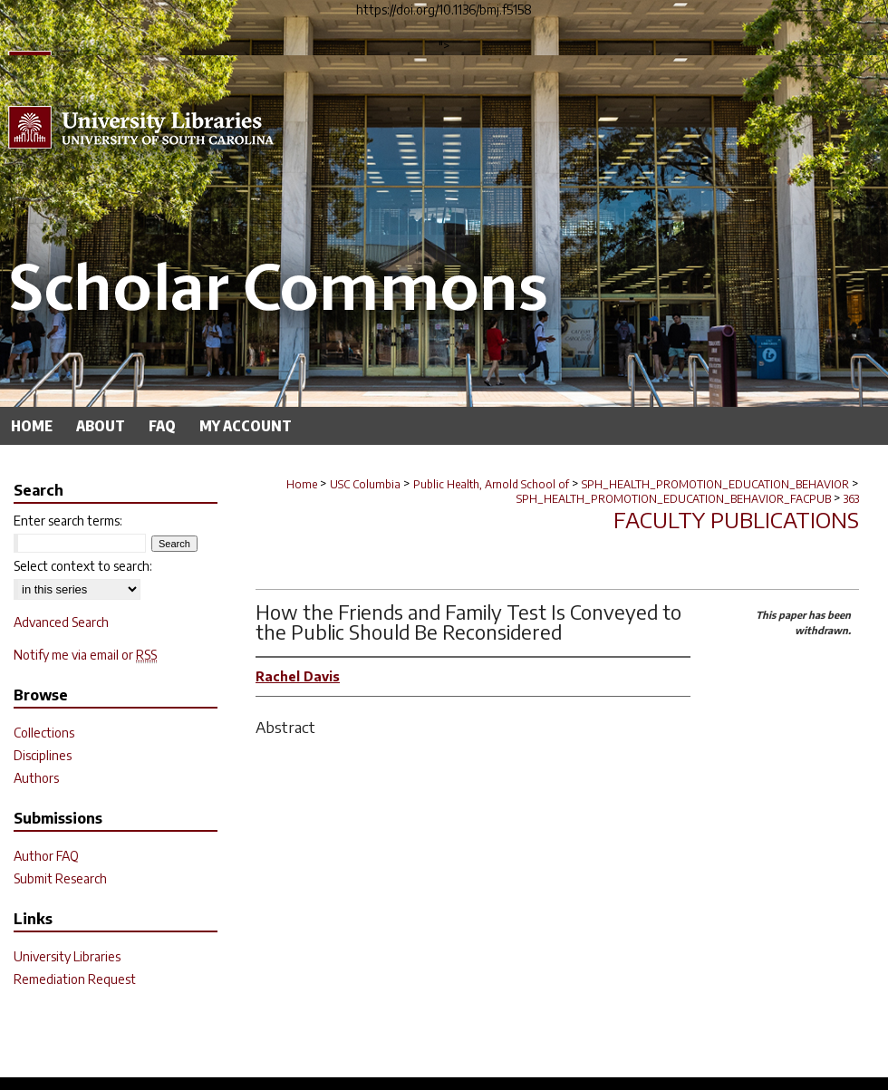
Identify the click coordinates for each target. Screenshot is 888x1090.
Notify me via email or (85, 654)
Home (301, 484)
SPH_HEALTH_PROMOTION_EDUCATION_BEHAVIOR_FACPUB (673, 499)
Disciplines (43, 755)
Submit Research (60, 878)
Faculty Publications (736, 519)
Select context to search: (83, 566)
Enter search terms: (68, 520)
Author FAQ (46, 855)
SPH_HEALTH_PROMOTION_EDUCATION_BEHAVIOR (715, 484)
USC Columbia (365, 484)
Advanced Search (61, 622)
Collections (44, 732)
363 (851, 499)
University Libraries (67, 956)
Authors (36, 778)
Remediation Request (75, 979)
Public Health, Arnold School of (491, 484)
